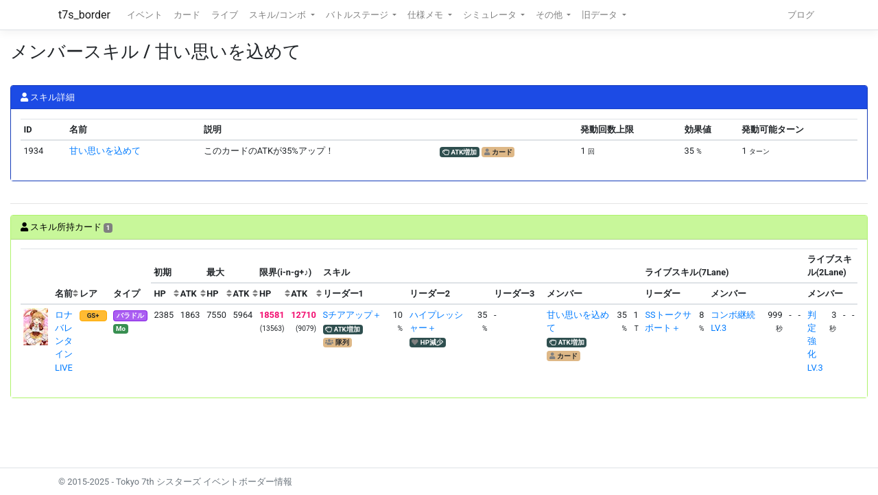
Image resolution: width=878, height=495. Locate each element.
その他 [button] (550, 15)
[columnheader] (36, 276)
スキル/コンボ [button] (278, 15)
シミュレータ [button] (491, 15)
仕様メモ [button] (426, 15)
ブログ (800, 15)
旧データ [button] (600, 15)
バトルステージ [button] (358, 15)
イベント (145, 15)
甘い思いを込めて (105, 151)
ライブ (224, 15)
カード (187, 15)
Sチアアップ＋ (352, 315)
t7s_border (84, 14)
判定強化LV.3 (815, 341)
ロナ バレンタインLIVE (68, 341)
